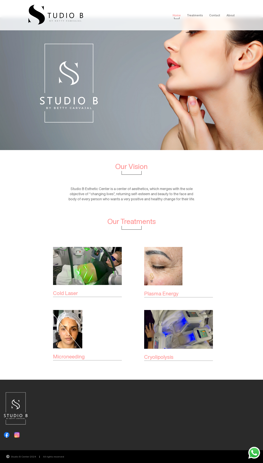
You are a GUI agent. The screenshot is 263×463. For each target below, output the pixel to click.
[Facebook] (6, 435)
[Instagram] (17, 435)
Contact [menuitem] (214, 15)
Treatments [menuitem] (195, 15)
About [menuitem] (230, 15)
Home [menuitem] (177, 15)
